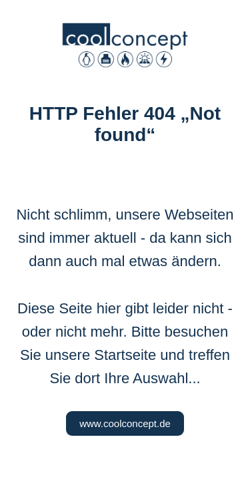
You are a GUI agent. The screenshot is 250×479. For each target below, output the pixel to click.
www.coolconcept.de (125, 423)
